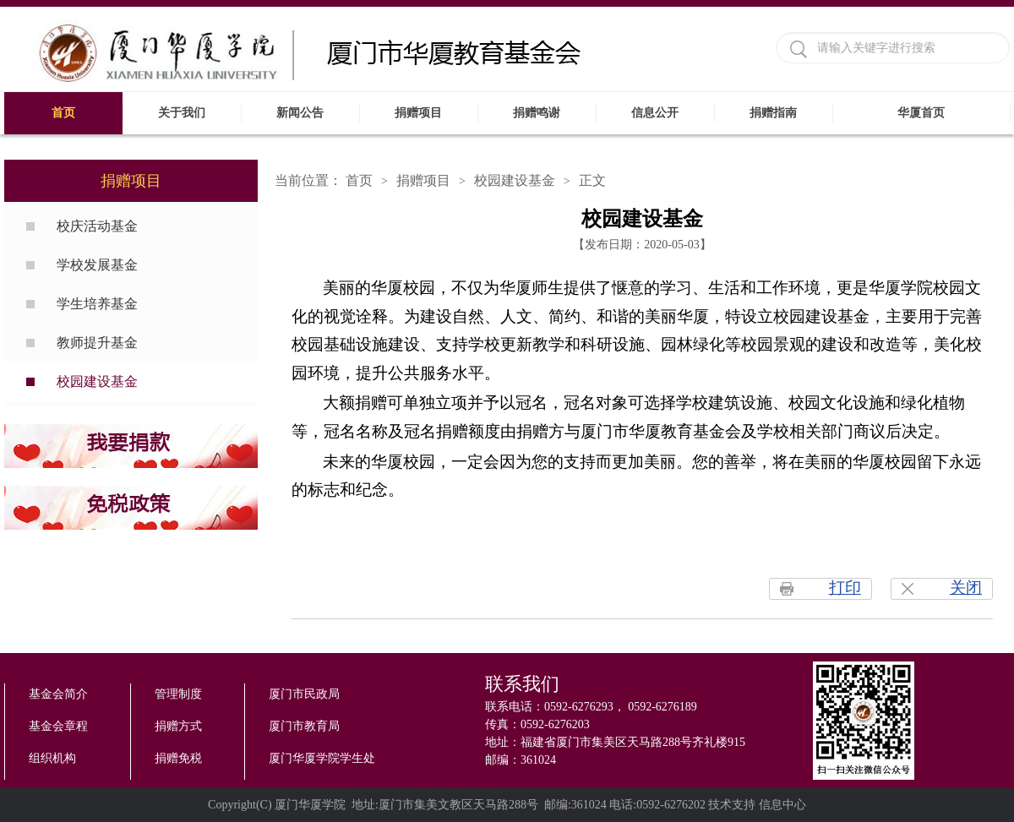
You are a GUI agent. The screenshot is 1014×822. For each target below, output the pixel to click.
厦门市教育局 (304, 726)
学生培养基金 (97, 304)
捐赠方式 (178, 726)
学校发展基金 (97, 265)
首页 (359, 180)
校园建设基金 (97, 381)
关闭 (966, 587)
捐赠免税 (178, 758)
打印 (845, 587)
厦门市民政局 (304, 694)
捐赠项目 (423, 180)
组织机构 (52, 758)
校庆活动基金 (97, 226)
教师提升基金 (97, 342)
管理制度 (178, 694)
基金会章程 (58, 726)
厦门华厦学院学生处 (322, 758)
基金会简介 (58, 694)
